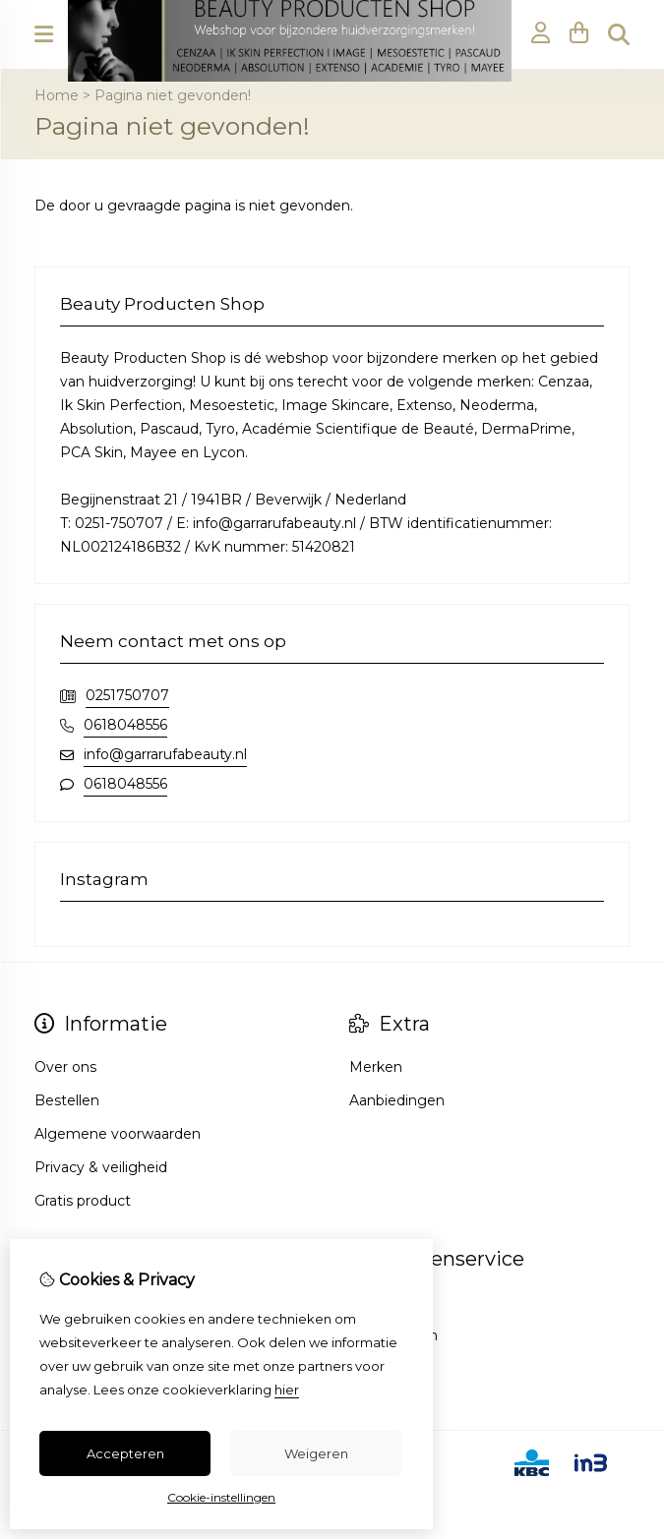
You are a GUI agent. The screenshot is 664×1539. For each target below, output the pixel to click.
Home (56, 95)
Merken (375, 1067)
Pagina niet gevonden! (172, 95)
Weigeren (316, 1453)
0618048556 (125, 725)
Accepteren (125, 1453)
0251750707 (127, 695)
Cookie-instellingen (221, 1497)
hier (286, 1389)
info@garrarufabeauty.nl (165, 754)
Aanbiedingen (397, 1100)
